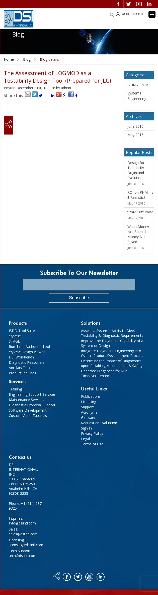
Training (15, 389)
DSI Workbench (21, 357)
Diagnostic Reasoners (26, 362)
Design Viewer (27, 351)
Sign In (86, 428)
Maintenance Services (26, 399)
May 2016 (135, 134)
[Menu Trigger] (151, 14)
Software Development (28, 410)
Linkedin (149, 4)
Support (87, 407)
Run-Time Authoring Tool (29, 346)
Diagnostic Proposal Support (32, 405)
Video (138, 4)
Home (9, 59)
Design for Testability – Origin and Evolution (137, 170)
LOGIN (125, 14)
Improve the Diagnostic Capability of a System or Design (112, 343)
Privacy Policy (92, 433)
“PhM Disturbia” (140, 212)
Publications (91, 396)
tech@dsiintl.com (22, 555)
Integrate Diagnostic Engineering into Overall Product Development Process (112, 353)
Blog (27, 59)
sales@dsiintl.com (23, 534)
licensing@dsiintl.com (26, 544)
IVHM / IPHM (137, 84)
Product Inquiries (22, 373)
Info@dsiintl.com (22, 523)
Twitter (128, 4)
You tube (89, 575)
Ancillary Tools (20, 367)
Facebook (118, 4)
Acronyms (89, 412)
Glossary (88, 417)
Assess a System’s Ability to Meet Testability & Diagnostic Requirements (112, 333)
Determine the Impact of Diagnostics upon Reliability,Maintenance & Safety (111, 363)
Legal (85, 438)
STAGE (14, 341)
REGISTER (139, 14)
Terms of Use (92, 444)
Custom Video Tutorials (28, 415)
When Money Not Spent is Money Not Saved (138, 234)
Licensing (88, 401)
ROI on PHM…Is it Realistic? (140, 195)
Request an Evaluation (99, 422)
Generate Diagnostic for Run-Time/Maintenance (105, 373)
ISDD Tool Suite (22, 330)
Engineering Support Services (32, 394)
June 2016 (135, 126)
